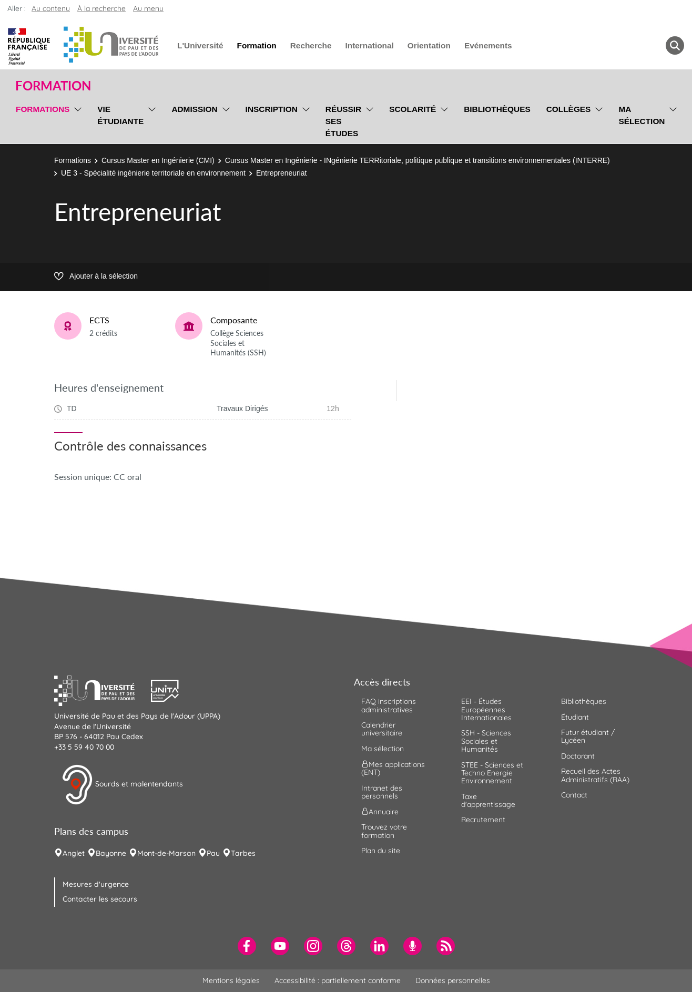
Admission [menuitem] (194, 109)
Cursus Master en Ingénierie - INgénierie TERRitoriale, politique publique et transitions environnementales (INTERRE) (417, 160)
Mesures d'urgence (96, 884)
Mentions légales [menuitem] (231, 980)
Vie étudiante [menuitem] (120, 115)
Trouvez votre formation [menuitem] (384, 831)
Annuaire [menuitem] (380, 811)
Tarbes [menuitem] (243, 853)
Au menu (148, 8)
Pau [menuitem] (213, 853)
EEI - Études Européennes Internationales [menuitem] (486, 709)
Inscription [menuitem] (272, 109)
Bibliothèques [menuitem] (497, 109)
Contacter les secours (100, 899)
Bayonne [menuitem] (111, 853)
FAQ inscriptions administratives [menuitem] (388, 705)
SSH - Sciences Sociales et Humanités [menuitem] (486, 741)
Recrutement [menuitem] (483, 819)
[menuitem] (246, 946)
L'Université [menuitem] (200, 45)
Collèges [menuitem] (568, 109)
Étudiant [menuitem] (575, 717)
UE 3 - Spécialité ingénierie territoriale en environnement (153, 173)
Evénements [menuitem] (488, 45)
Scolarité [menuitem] (412, 109)
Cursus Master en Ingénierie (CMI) (158, 160)
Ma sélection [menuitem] (641, 115)
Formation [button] (53, 85)
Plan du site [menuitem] (380, 850)
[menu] (76, 120)
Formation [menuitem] (256, 45)
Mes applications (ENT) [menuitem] (393, 768)
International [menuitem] (369, 45)
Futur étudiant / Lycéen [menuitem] (588, 736)
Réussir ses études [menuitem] (343, 121)
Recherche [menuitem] (311, 45)
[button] (102, 690)
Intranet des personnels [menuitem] (381, 792)
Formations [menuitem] (42, 109)
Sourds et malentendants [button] (122, 785)
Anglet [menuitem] (74, 853)
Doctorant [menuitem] (578, 756)
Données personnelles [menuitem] (452, 980)
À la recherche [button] (101, 8)
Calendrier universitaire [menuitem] (381, 729)
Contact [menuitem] (574, 795)
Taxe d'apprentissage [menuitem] (488, 800)
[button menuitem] (675, 45)
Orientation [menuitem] (429, 45)
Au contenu (51, 8)
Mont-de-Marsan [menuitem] (166, 853)
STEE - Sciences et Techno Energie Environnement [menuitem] (492, 773)
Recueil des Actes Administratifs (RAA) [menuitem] (595, 775)
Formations (72, 160)
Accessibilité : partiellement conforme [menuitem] (337, 980)
